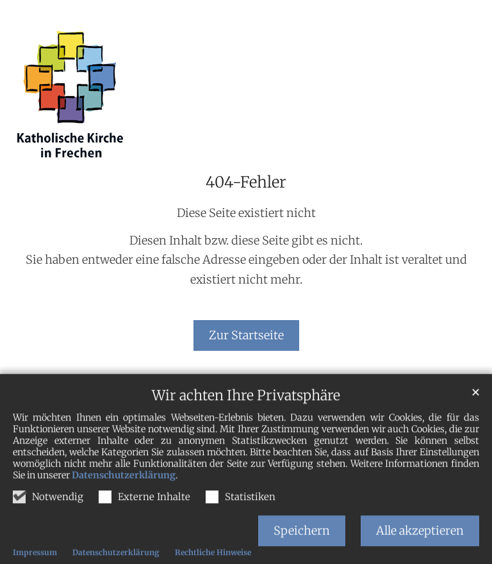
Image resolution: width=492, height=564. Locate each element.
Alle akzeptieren (420, 544)
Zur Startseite (246, 335)
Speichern (302, 544)
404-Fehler (246, 182)
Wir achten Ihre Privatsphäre (246, 410)
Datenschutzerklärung (124, 490)
